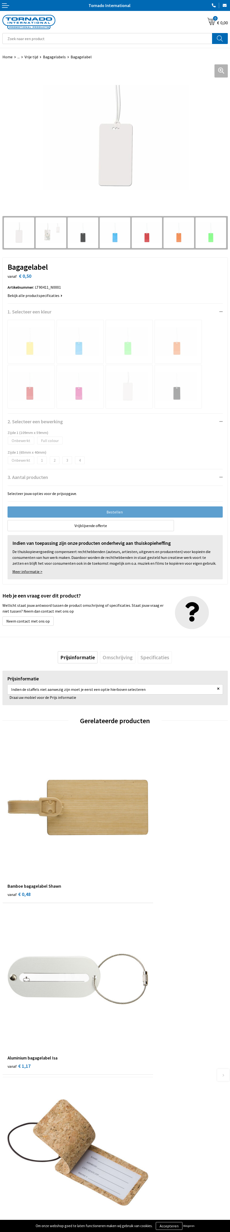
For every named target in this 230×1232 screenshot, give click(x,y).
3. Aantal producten (28, 477)
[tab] (78, 657)
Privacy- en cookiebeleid (137, 1158)
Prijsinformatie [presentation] (77, 657)
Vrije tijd (31, 56)
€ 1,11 (19, 991)
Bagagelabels (54, 56)
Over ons (124, 1076)
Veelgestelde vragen (134, 1084)
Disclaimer (126, 1166)
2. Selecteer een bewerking (35, 421)
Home (7, 56)
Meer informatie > (27, 571)
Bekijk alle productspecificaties (35, 295)
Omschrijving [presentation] (118, 657)
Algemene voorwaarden (137, 1151)
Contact (9, 1151)
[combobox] (107, 38)
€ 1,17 (131, 856)
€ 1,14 (131, 991)
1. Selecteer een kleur (29, 312)
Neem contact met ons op (28, 621)
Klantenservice (14, 1158)
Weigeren (189, 1226)
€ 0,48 (19, 856)
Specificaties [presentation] (154, 657)
